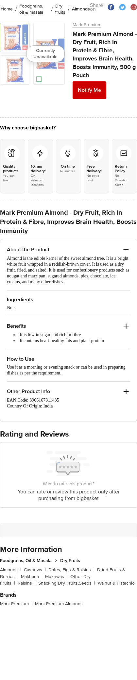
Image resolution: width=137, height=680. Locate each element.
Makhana (32, 576)
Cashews (35, 569)
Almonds (10, 569)
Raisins (27, 583)
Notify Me (89, 90)
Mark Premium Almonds (59, 603)
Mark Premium (87, 24)
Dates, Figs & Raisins (71, 569)
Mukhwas (56, 576)
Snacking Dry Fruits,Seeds (66, 583)
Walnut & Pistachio (116, 583)
